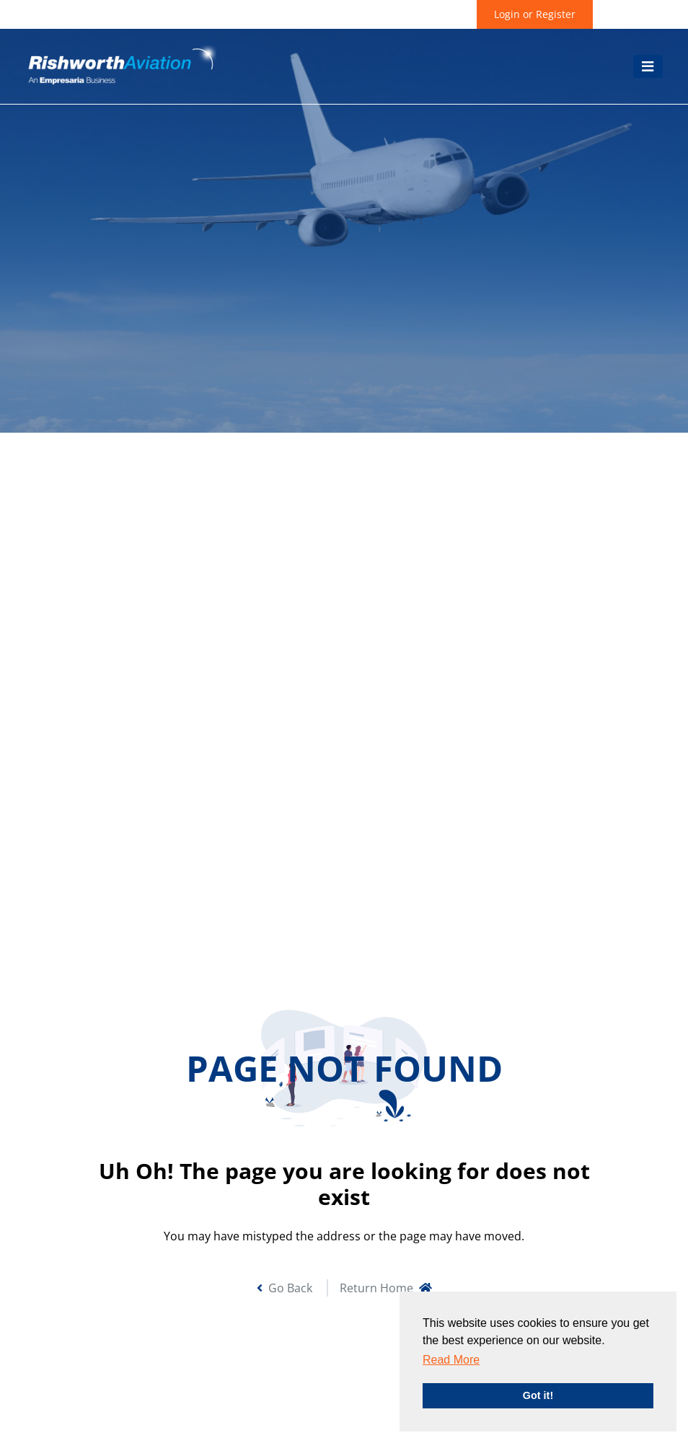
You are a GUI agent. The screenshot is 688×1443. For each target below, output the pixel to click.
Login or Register (534, 14)
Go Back (284, 1288)
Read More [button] (451, 1360)
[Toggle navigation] (648, 66)
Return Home (386, 1288)
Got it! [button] (538, 1395)
